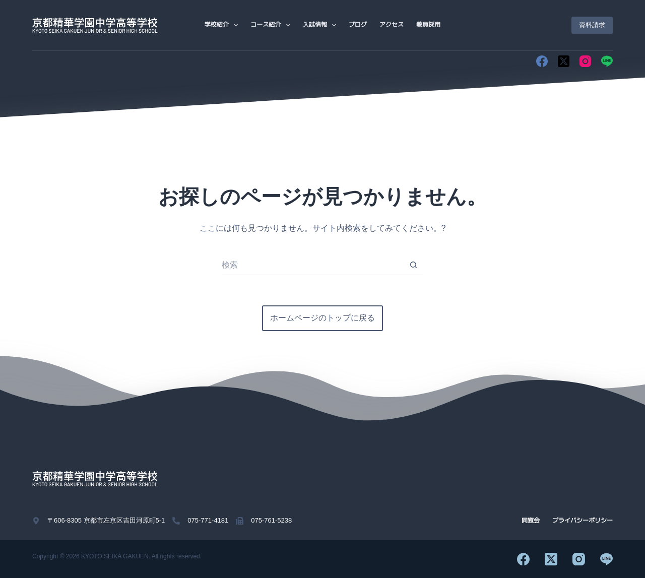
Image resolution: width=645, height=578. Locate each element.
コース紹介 (272, 25)
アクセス (391, 24)
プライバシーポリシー (582, 520)
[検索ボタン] (413, 265)
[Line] (607, 61)
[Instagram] (585, 61)
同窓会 (531, 520)
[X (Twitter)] (563, 61)
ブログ (358, 24)
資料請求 (592, 25)
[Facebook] (542, 61)
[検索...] (312, 265)
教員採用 (428, 24)
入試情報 (321, 25)
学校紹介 (223, 25)
